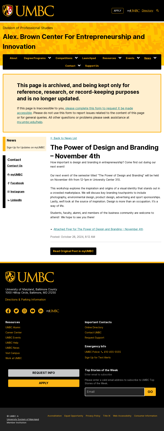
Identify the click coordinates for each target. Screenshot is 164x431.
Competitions (64, 58)
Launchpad (89, 58)
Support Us (92, 65)
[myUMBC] (133, 10)
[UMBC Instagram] (24, 311)
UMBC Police (92, 351)
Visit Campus (12, 353)
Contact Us (14, 165)
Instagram (17, 192)
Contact (70, 65)
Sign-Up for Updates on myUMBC (26, 147)
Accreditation (55, 416)
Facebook (17, 184)
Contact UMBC (93, 332)
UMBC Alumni (12, 327)
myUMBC (17, 175)
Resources (109, 58)
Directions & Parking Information (25, 299)
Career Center (13, 332)
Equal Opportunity (73, 416)
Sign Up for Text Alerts (98, 357)
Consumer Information (145, 416)
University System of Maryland (23, 419)
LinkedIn (16, 201)
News (147, 58)
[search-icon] (157, 10)
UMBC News (12, 347)
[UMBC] (28, 11)
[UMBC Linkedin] (41, 311)
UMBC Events (13, 337)
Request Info (43, 373)
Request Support (94, 337)
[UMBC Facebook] (8, 311)
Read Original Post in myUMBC (73, 251)
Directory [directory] (147, 10)
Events (130, 58)
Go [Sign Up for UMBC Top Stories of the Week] (150, 392)
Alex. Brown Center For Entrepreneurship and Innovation (74, 41)
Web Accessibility (122, 416)
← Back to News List (63, 138)
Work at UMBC (13, 358)
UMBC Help (11, 342)
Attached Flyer (98, 229)
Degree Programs (35, 58)
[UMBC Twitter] (16, 311)
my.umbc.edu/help (29, 122)
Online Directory (94, 327)
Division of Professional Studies (28, 28)
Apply (117, 10)
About (13, 58)
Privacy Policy (93, 416)
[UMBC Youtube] (32, 311)
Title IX (106, 416)
